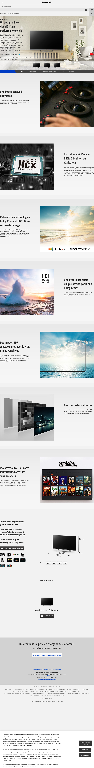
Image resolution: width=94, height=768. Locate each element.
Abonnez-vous (34, 691)
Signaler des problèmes (36, 696)
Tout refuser (85, 749)
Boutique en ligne (23, 691)
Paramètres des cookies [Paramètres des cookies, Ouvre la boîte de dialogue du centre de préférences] (85, 743)
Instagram (51, 686)
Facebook (36, 686)
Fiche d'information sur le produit (10, 54)
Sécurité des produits (72, 693)
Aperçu (21, 71)
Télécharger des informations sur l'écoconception (47, 669)
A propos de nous (8, 689)
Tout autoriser (85, 755)
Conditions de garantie (73, 689)
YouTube (58, 686)
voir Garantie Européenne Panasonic (47, 679)
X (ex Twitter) (43, 686)
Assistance (71, 71)
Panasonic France (6, 6)
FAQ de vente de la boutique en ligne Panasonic (17, 693)
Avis (63, 71)
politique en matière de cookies (39, 758)
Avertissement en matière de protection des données (29, 689)
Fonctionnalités (32, 71)
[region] (47, 749)
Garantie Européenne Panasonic (56, 693)
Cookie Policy (49, 689)
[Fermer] (92, 749)
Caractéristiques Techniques (49, 71)
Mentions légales (60, 689)
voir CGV (46, 676)
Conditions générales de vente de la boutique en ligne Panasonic (62, 691)
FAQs (41, 691)
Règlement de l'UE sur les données (54, 696)
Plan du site (85, 689)
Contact (14, 691)
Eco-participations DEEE (38, 693)
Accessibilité (84, 693)
